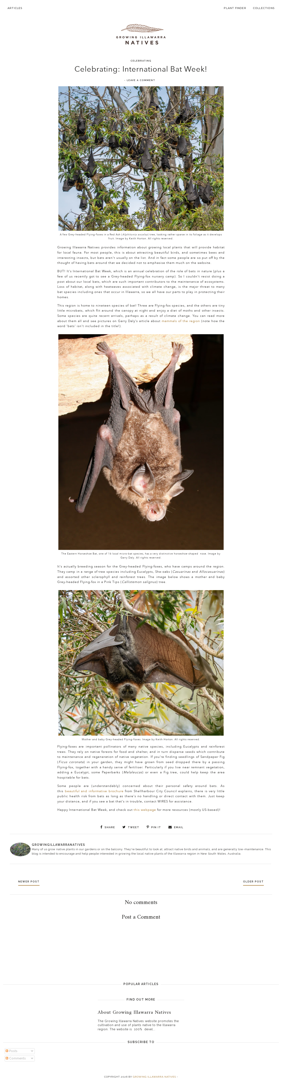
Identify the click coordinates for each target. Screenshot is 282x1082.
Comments (16, 1058)
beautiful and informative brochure (95, 791)
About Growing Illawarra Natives (134, 1012)
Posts (12, 1050)
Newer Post (30, 881)
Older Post (251, 881)
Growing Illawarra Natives (154, 1076)
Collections (263, 8)
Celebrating (141, 60)
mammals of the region (181, 321)
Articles (15, 8)
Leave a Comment (141, 80)
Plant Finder (235, 8)
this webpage (145, 809)
